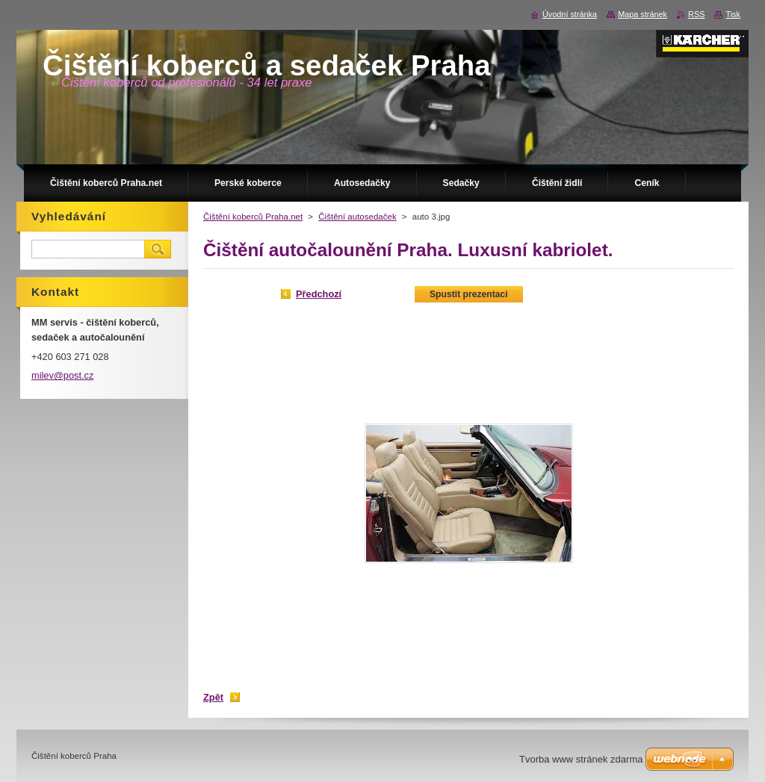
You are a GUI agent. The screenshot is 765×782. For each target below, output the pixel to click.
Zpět (213, 697)
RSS (696, 14)
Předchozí (318, 294)
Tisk (732, 14)
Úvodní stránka (569, 14)
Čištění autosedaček (357, 216)
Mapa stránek (642, 14)
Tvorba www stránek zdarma (580, 759)
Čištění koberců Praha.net (253, 216)
